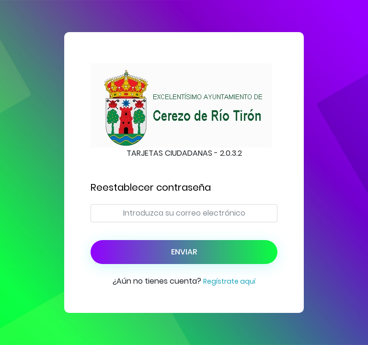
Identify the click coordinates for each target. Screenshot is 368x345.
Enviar (184, 251)
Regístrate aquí (229, 281)
